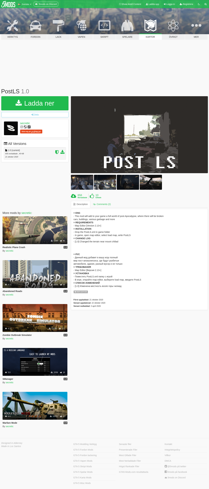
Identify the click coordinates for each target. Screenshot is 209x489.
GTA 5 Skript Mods (82, 466)
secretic (25, 123)
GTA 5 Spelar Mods (83, 472)
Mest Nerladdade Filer (130, 461)
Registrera (186, 4)
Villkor (168, 455)
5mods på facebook (176, 472)
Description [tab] (80, 204)
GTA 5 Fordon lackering (85, 455)
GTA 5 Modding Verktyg (85, 444)
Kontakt (168, 444)
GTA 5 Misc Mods (82, 483)
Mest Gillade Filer (127, 455)
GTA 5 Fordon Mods (83, 449)
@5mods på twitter (175, 466)
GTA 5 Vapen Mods (82, 461)
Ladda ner (35, 103)
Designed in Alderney (11, 443)
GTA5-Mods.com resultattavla (133, 472)
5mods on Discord (175, 477)
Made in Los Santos (11, 446)
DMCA (168, 461)
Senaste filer (125, 444)
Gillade (98, 197)
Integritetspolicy (172, 449)
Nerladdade (82, 197)
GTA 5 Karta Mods (82, 477)
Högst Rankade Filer (129, 466)
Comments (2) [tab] (102, 204)
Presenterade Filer (128, 449)
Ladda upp (152, 4)
